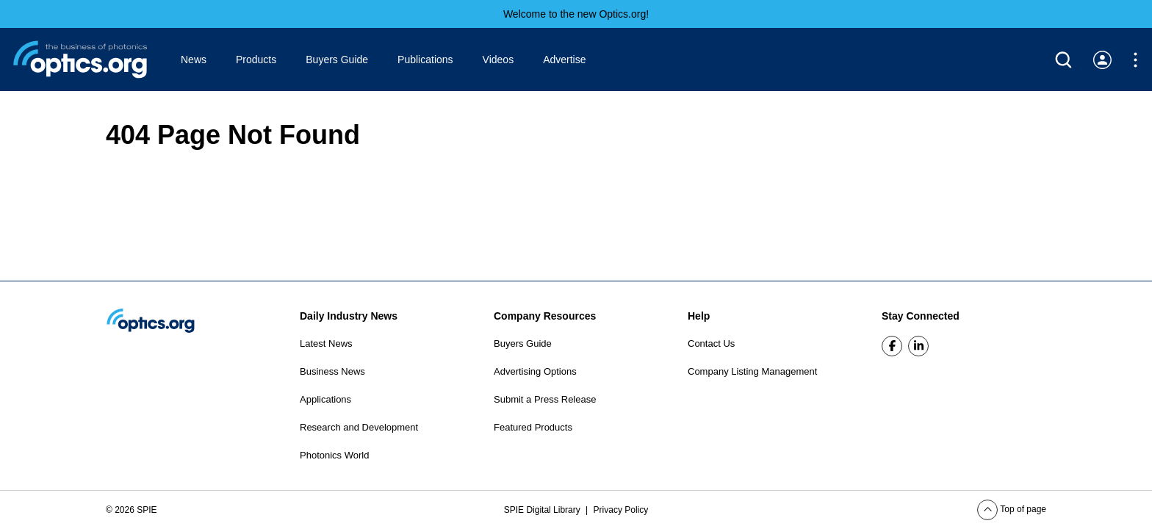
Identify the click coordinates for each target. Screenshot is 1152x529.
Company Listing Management (752, 371)
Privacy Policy (621, 510)
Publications (425, 59)
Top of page (1011, 509)
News (193, 59)
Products (256, 59)
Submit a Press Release (545, 399)
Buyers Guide (337, 59)
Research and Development (359, 427)
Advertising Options (535, 371)
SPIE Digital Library (543, 510)
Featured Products (533, 427)
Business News (332, 371)
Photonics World (334, 455)
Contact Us (711, 343)
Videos (498, 59)
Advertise (564, 59)
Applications (325, 399)
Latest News (326, 343)
